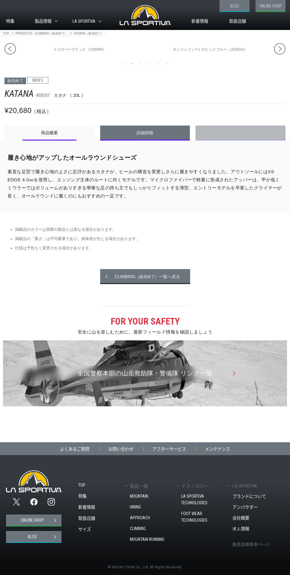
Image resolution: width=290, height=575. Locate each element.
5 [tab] (159, 64)
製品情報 (43, 21)
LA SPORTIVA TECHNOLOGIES (194, 499)
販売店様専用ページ (251, 544)
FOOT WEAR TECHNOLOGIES (194, 517)
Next (280, 49)
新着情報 (199, 21)
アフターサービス (169, 449)
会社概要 (240, 518)
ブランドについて (249, 496)
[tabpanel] (212, 49)
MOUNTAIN (139, 496)
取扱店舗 (237, 21)
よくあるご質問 (74, 449)
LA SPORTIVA (84, 21)
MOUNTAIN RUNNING (147, 539)
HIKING (135, 507)
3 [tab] (141, 64)
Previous (10, 49)
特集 (10, 21)
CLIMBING (138, 528)
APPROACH (140, 517)
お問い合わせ (120, 449)
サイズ (84, 529)
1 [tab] (123, 64)
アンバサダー (245, 507)
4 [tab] (150, 64)
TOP (81, 485)
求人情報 (240, 529)
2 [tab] (132, 64)
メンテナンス (217, 449)
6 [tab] (168, 64)
